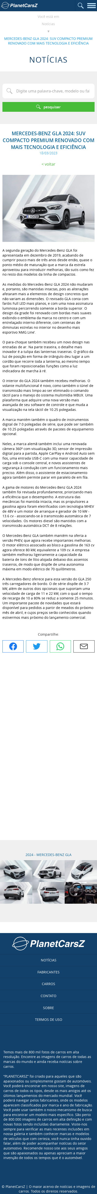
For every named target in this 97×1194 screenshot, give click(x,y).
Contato (48, 995)
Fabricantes (48, 972)
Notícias (48, 24)
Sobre (48, 1007)
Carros (48, 983)
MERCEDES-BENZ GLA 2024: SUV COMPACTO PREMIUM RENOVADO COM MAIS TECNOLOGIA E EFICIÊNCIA (48, 41)
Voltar (50, 164)
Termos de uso (48, 1019)
